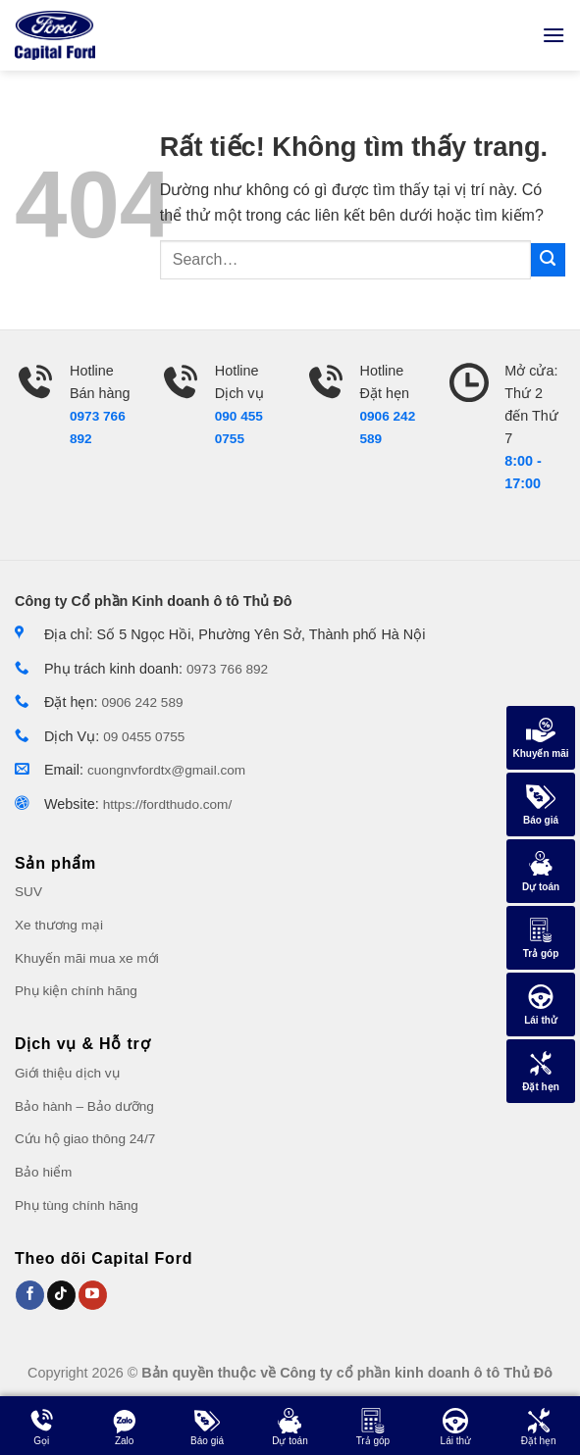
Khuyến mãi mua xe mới (87, 958)
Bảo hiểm (43, 1172)
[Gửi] (548, 260)
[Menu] (553, 35)
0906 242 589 (142, 702)
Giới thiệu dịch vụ (67, 1073)
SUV (28, 891)
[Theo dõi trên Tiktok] (61, 1295)
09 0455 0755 (144, 736)
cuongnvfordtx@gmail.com (166, 770)
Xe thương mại (59, 925)
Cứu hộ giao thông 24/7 (85, 1138)
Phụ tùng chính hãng (76, 1205)
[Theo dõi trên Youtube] (93, 1295)
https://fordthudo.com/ (167, 804)
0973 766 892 (227, 669)
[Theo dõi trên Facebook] (30, 1295)
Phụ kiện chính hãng (76, 990)
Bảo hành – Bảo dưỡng (84, 1106)
